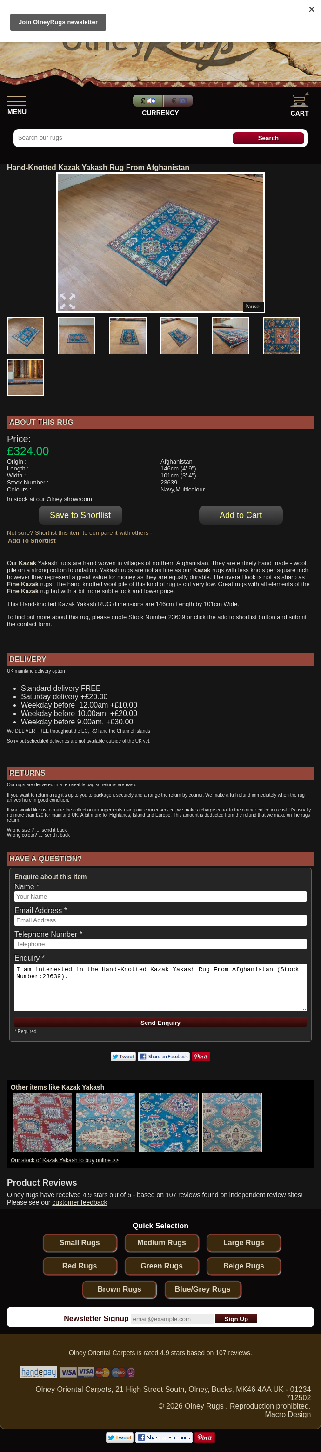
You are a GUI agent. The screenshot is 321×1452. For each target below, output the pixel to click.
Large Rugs (243, 1243)
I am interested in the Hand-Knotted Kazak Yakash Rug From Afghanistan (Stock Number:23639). (160, 987)
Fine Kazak (23, 583)
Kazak (27, 562)
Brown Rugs (119, 1289)
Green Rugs (161, 1266)
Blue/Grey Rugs (203, 1289)
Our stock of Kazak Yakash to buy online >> (65, 1160)
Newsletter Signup (96, 1318)
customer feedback (79, 1202)
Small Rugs (79, 1243)
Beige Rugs (243, 1266)
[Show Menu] (16, 99)
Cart (299, 104)
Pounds (146, 100)
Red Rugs (79, 1266)
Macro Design (288, 1414)
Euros (179, 100)
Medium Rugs (161, 1243)
